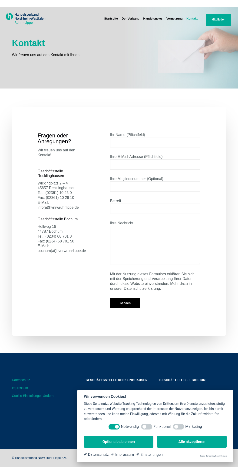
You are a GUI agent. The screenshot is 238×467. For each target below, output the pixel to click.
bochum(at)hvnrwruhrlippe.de (62, 251)
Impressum (20, 388)
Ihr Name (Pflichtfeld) (155, 140)
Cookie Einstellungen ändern (32, 396)
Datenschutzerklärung (142, 288)
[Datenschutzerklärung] (96, 454)
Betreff (155, 206)
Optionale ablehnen (118, 442)
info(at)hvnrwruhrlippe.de (58, 207)
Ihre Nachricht (155, 243)
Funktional (162, 426)
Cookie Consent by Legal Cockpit (213, 456)
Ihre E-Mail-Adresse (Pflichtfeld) (155, 162)
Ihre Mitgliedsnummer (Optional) (155, 184)
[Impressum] (122, 454)
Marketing (193, 426)
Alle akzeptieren (191, 442)
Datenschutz (21, 380)
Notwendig (130, 426)
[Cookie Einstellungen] (149, 454)
